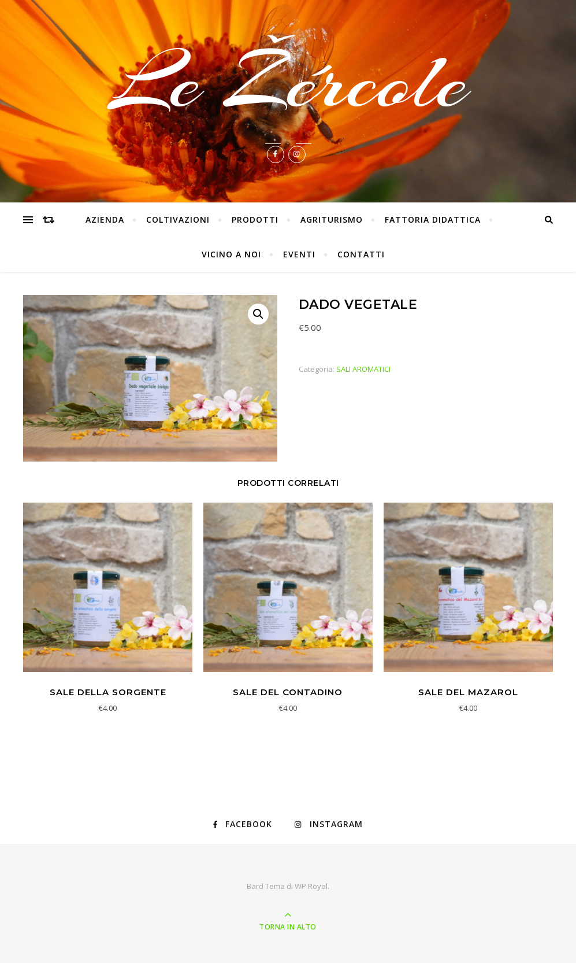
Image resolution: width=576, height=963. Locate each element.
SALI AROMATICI (363, 369)
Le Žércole (288, 82)
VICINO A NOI (231, 254)
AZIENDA (105, 219)
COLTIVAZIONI (178, 219)
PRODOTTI (255, 219)
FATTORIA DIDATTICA (433, 219)
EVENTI (299, 254)
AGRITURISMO (331, 219)
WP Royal (311, 886)
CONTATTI (361, 254)
